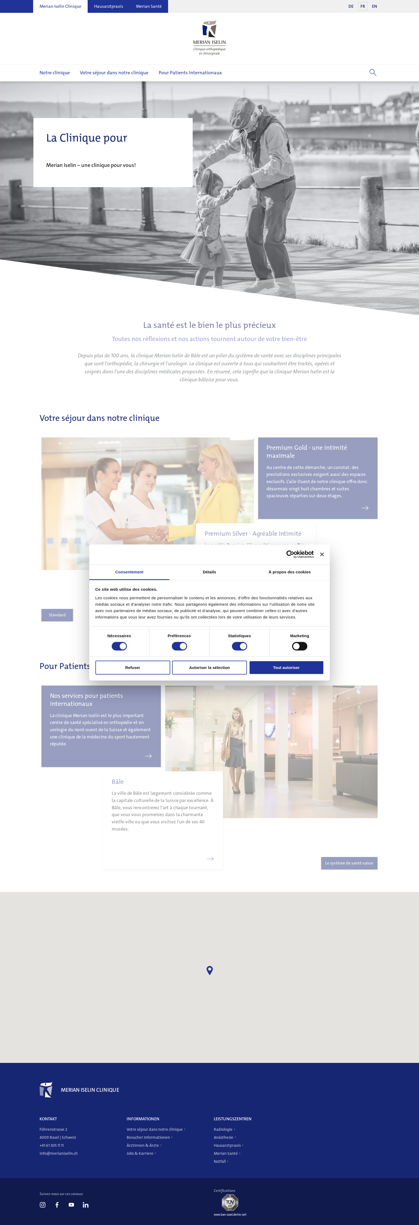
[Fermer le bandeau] (322, 554)
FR (362, 6)
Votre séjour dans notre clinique (114, 72)
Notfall (220, 1161)
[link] (42, 1205)
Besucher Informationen (148, 1137)
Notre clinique (55, 72)
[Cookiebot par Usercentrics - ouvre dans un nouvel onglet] (290, 554)
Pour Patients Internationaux (190, 72)
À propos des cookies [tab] (290, 571)
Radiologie (223, 1129)
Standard (68, 608)
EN (374, 6)
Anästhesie (223, 1137)
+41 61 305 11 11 (52, 1145)
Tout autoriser (286, 667)
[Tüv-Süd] (232, 1214)
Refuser (132, 667)
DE (351, 6)
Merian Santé (149, 6)
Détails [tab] (209, 571)
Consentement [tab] (129, 571)
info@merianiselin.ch (59, 1153)
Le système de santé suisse (339, 856)
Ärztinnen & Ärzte (143, 1145)
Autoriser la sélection (209, 667)
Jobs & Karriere (140, 1153)
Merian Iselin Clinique (60, 6)
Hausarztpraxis (108, 6)
